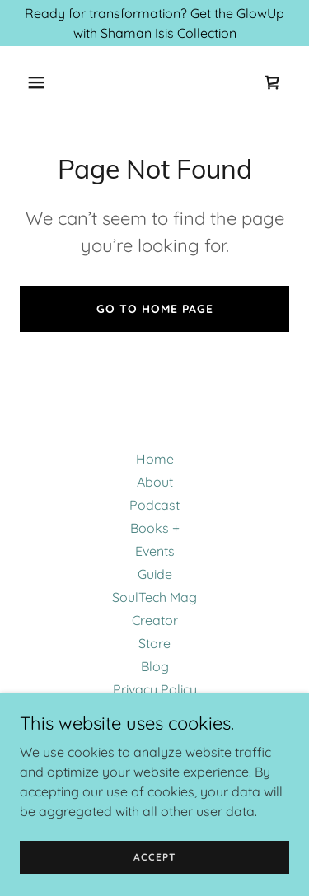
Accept (154, 857)
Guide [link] (155, 574)
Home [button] (155, 458)
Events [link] (155, 551)
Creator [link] (155, 620)
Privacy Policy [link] (155, 689)
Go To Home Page (154, 308)
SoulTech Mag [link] (154, 597)
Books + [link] (155, 528)
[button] (40, 82)
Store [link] (154, 643)
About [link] (155, 482)
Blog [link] (155, 666)
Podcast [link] (154, 505)
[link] (272, 82)
